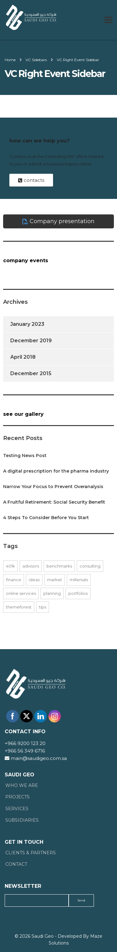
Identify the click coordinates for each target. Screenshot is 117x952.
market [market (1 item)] (54, 579)
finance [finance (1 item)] (13, 579)
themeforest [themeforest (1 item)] (19, 606)
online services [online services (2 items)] (21, 593)
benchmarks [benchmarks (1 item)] (59, 566)
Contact (16, 864)
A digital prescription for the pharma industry (56, 471)
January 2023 (27, 324)
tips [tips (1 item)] (42, 606)
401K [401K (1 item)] (10, 566)
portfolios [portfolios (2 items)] (78, 593)
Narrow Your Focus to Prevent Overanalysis (53, 486)
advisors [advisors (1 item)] (30, 566)
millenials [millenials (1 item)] (79, 579)
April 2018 (23, 357)
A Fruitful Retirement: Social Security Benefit (54, 502)
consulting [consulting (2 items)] (90, 566)
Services (16, 808)
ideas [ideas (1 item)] (34, 579)
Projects (17, 797)
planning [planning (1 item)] (52, 593)
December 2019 (31, 341)
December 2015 (30, 373)
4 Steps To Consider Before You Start (46, 517)
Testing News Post (24, 455)
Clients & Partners (30, 852)
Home (10, 59)
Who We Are (21, 785)
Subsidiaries (22, 820)
